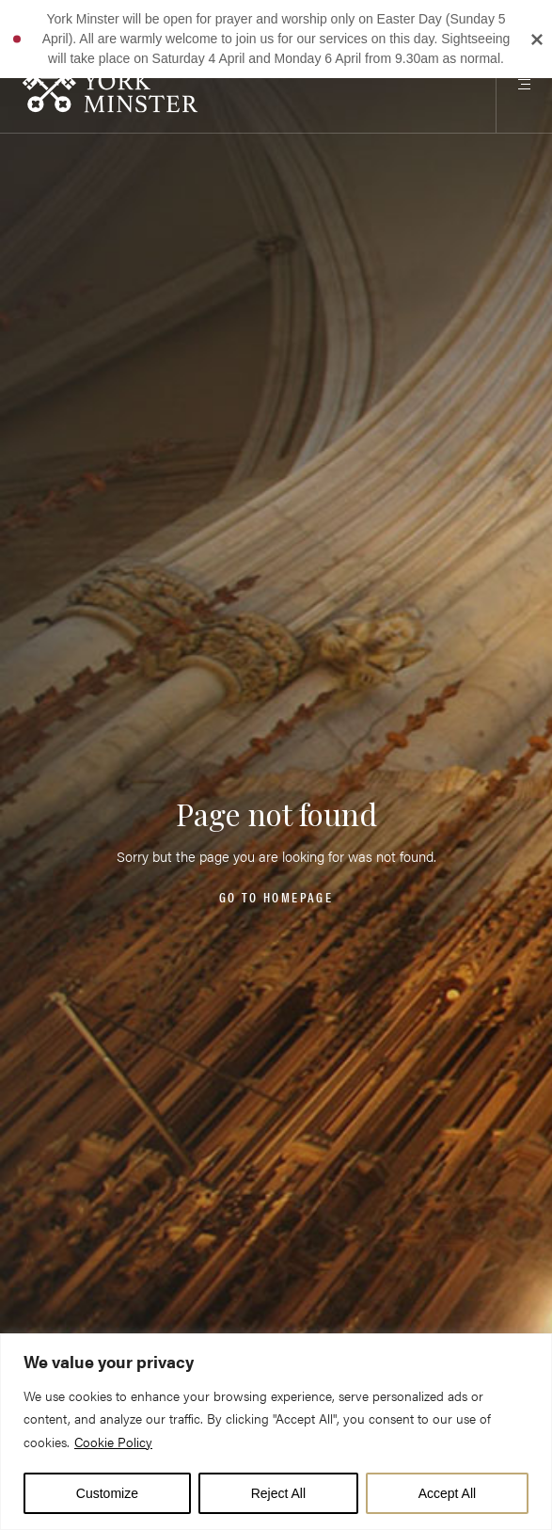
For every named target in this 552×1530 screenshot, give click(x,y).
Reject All (278, 1493)
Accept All (447, 1493)
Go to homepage (276, 895)
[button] (17, 38)
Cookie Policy (113, 1441)
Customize (107, 1493)
